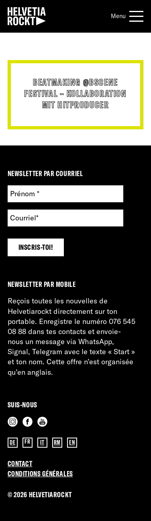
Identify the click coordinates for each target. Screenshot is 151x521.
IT (42, 442)
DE (12, 442)
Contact (20, 463)
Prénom (24, 193)
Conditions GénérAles (40, 473)
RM (57, 442)
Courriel (24, 218)
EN (72, 442)
